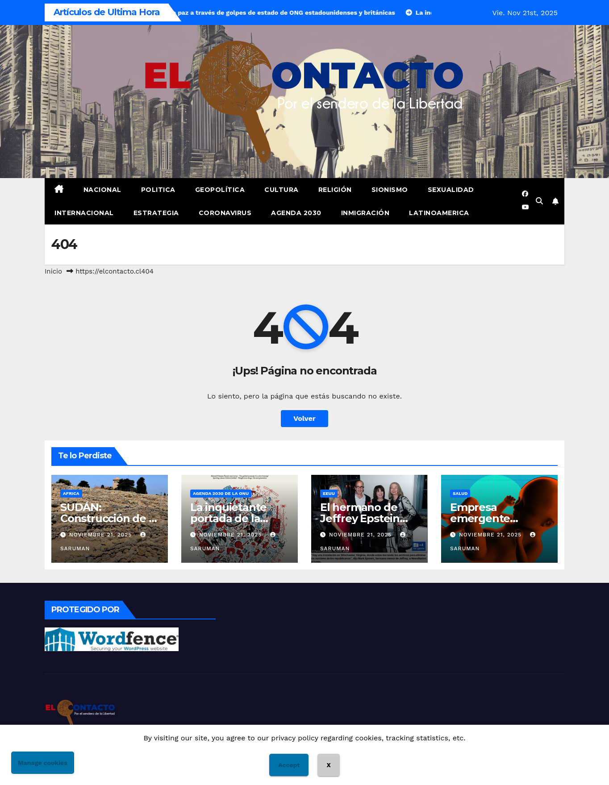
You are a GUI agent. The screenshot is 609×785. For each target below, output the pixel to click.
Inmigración (365, 213)
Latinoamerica (439, 213)
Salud (460, 493)
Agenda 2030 (296, 213)
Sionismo (389, 190)
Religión (335, 190)
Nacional (102, 190)
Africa (71, 493)
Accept (289, 764)
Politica (158, 190)
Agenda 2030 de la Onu (221, 493)
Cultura (281, 190)
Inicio (53, 271)
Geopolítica (220, 190)
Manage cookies (42, 762)
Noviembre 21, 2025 (101, 535)
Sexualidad (451, 190)
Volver (304, 418)
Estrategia (156, 213)
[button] (539, 201)
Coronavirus (225, 213)
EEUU (329, 493)
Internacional (84, 213)
